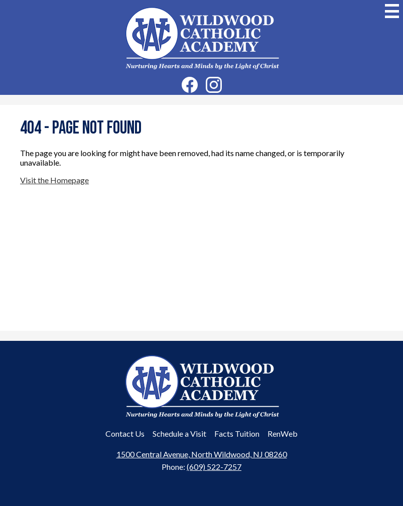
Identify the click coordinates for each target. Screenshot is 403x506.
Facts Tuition (236, 433)
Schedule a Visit (179, 433)
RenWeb (282, 433)
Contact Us (125, 433)
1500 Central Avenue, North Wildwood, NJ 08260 (201, 454)
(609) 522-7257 (214, 466)
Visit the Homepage (54, 180)
